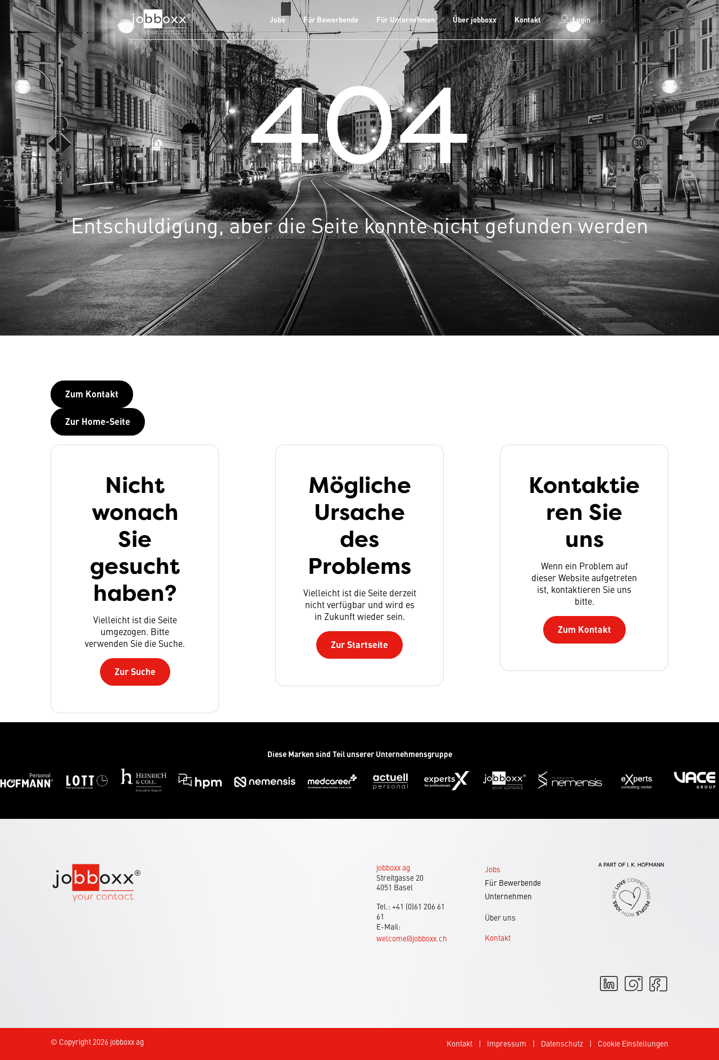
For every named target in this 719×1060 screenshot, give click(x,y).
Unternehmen (508, 896)
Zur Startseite (359, 644)
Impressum (506, 1043)
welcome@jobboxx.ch (411, 938)
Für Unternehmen (405, 19)
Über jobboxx (475, 19)
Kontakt (528, 19)
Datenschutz (562, 1043)
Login (574, 19)
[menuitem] (277, 19)
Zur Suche (135, 671)
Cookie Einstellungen (633, 1043)
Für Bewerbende (330, 19)
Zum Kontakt (584, 629)
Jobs (277, 19)
